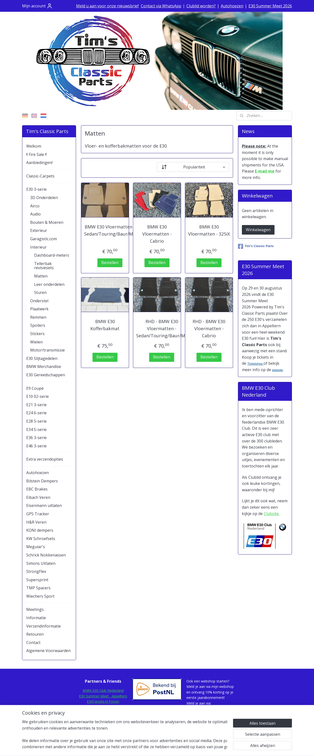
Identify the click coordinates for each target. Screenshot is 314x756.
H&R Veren (36, 522)
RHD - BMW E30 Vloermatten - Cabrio (209, 328)
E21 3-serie (36, 404)
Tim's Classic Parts (256, 246)
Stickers (37, 333)
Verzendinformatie (43, 626)
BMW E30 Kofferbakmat (104, 324)
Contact (33, 642)
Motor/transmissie (47, 350)
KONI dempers (39, 530)
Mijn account (37, 6)
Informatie (36, 617)
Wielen (36, 342)
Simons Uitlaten (40, 563)
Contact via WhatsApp (161, 6)
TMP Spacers (38, 588)
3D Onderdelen (44, 197)
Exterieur (38, 230)
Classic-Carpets (40, 176)
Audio (35, 214)
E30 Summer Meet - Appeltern (103, 696)
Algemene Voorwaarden (48, 650)
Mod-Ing (103, 718)
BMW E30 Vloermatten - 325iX (209, 230)
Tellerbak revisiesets (44, 266)
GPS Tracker (37, 514)
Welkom (33, 146)
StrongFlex (36, 571)
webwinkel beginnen (170, 747)
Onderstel (39, 300)
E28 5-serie (36, 421)
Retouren (35, 634)
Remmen (38, 317)
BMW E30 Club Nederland (103, 690)
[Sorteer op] (193, 167)
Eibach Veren (38, 497)
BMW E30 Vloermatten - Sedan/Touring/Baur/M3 (109, 230)
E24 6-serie (36, 413)
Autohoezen (232, 6)
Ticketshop (255, 363)
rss (151, 747)
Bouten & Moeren (46, 222)
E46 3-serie (36, 446)
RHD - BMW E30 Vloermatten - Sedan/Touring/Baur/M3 (161, 328)
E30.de (103, 712)
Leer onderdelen (49, 284)
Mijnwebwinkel (213, 747)
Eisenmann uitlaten (44, 505)
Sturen (40, 292)
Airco (34, 206)
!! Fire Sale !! (36, 154)
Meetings (35, 609)
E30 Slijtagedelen (41, 358)
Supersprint (37, 579)
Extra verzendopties (44, 459)
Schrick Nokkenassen (46, 555)
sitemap (141, 747)
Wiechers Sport (40, 596)
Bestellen (109, 262)
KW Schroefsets (40, 538)
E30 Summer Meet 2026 (270, 6)
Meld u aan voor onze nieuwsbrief (107, 6)
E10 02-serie (37, 396)
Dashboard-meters (51, 255)
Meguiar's (35, 546)
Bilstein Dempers (42, 481)
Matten (41, 276)
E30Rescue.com (103, 707)
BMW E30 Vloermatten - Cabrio (157, 234)
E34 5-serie (36, 429)
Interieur (38, 247)
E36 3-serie (36, 437)
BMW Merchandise (43, 366)
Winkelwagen (258, 229)
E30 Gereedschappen (45, 375)
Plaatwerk (39, 309)
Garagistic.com (43, 238)
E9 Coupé (35, 388)
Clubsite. (271, 513)
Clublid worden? (201, 6)
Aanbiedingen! (39, 162)
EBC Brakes (37, 489)
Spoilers (37, 325)
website (277, 370)
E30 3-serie (36, 189)
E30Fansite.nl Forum (103, 701)
